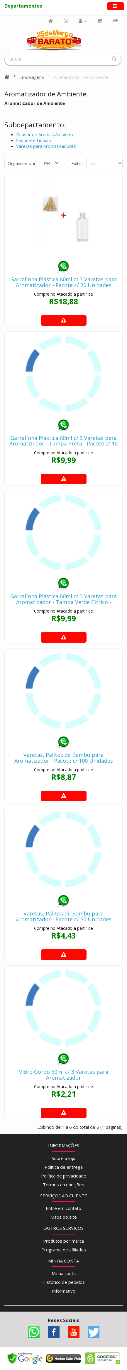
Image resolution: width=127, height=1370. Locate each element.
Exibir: (77, 163)
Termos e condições (63, 1184)
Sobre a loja (63, 1158)
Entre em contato (63, 1208)
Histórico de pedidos (63, 1282)
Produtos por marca (63, 1241)
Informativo (63, 1291)
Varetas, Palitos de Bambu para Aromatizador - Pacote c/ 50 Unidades (63, 916)
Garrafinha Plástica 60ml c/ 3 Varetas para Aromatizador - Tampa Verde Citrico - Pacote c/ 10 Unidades (63, 602)
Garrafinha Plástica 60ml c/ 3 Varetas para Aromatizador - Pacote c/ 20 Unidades (63, 282)
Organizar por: (22, 163)
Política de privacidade (63, 1176)
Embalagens (31, 77)
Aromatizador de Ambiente (81, 77)
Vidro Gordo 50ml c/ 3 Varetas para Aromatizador (63, 1074)
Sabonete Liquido (33, 140)
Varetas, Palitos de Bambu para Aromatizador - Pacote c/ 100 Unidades (63, 757)
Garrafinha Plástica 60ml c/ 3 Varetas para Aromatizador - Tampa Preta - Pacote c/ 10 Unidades (63, 443)
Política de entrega (64, 1167)
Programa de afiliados (63, 1250)
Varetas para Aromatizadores (46, 146)
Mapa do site (63, 1217)
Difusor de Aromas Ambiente (45, 134)
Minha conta (64, 1273)
